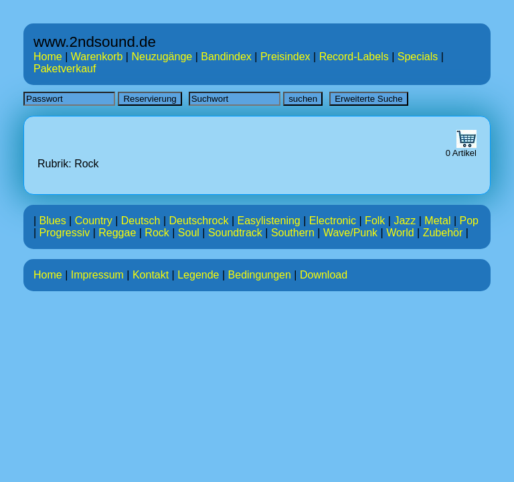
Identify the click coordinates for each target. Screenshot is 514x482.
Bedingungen (259, 274)
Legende (198, 274)
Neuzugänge (161, 56)
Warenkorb (97, 56)
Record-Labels (354, 56)
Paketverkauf (64, 68)
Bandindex (226, 56)
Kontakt (151, 274)
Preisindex (285, 56)
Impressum (97, 274)
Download (323, 274)
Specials (418, 56)
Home (47, 56)
